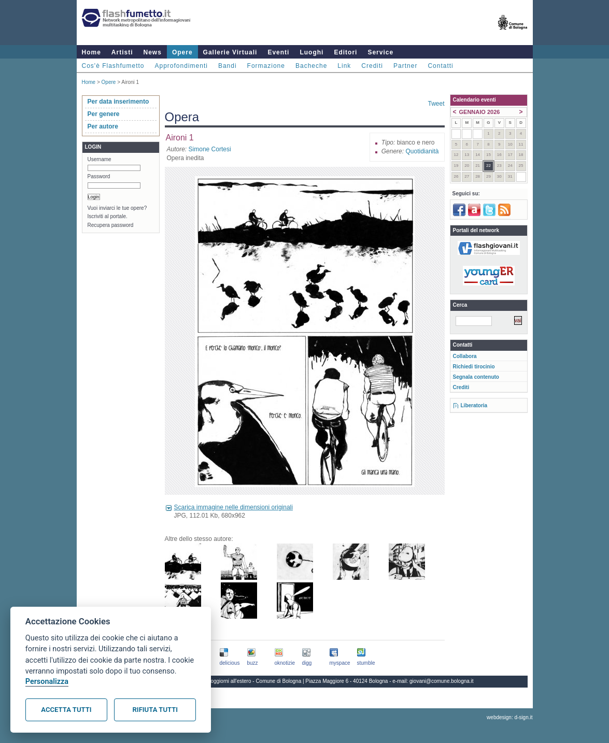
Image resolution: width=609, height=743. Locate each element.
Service (380, 52)
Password (99, 176)
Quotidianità (421, 151)
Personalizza (46, 681)
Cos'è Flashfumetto (113, 65)
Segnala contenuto (476, 377)
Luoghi (311, 52)
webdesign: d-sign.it (509, 717)
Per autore (103, 126)
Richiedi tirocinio (474, 366)
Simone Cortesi (210, 149)
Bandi (227, 65)
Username (99, 159)
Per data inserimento (118, 101)
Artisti (122, 52)
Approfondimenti (181, 65)
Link (344, 65)
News (153, 52)
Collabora (465, 356)
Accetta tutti (66, 709)
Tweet (436, 103)
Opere (182, 52)
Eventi (278, 52)
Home (91, 52)
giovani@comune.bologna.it (441, 681)
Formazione (266, 65)
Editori (345, 52)
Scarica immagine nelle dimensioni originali (233, 507)
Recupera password (111, 225)
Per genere (104, 114)
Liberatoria (474, 405)
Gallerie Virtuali (230, 52)
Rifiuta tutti (155, 709)
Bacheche (311, 65)
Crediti (372, 65)
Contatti (440, 65)
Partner (405, 65)
